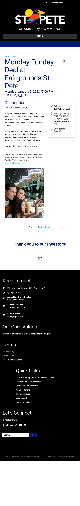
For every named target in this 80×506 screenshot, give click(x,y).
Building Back (21, 398)
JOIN (47, 2)
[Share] (64, 61)
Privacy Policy (8, 352)
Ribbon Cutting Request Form (28, 382)
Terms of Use (8, 356)
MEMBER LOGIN (57, 2)
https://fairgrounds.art (15, 163)
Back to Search (11, 56)
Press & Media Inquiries (12, 360)
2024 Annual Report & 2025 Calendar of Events (35, 378)
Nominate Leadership (25, 402)
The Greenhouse (23, 394)
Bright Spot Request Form (27, 386)
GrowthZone (46, 227)
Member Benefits (23, 390)
